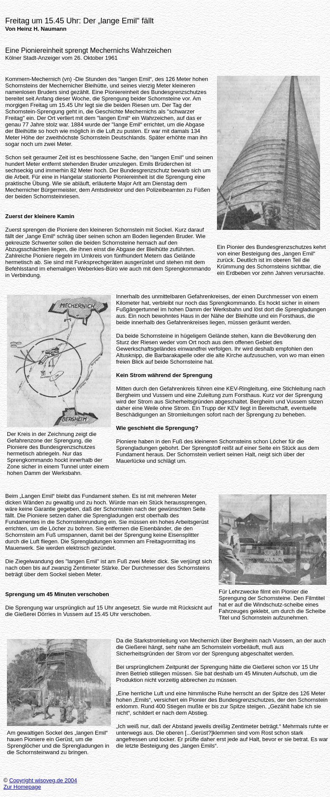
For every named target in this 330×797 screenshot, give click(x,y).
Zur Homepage (22, 787)
